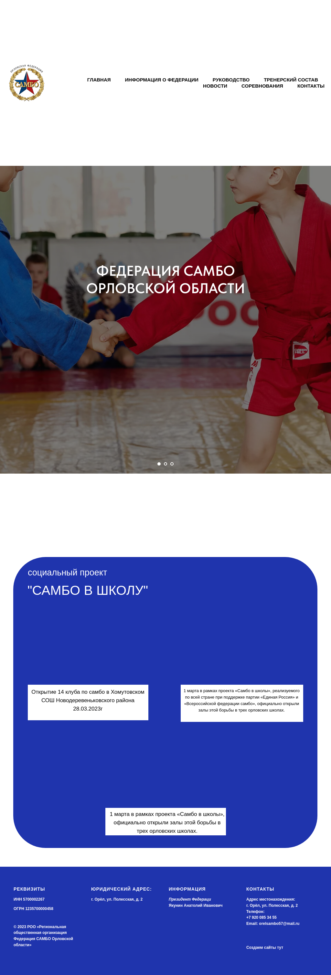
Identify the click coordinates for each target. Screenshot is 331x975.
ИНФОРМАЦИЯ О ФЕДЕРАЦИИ (161, 79)
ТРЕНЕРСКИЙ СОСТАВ (291, 79)
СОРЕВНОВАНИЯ (262, 86)
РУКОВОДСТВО (231, 79)
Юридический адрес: (121, 889)
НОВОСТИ (215, 86)
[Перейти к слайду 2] (165, 464)
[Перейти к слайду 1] (159, 464)
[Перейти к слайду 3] (172, 464)
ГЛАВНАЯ (99, 79)
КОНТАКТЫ (311, 86)
